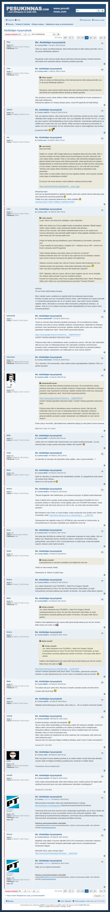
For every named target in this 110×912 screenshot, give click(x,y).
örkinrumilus (11, 357)
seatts (9, 761)
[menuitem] (17, 20)
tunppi (9, 453)
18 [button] (82, 37)
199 (12, 456)
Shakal (9, 551)
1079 (12, 390)
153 (12, 113)
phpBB (42, 905)
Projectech (10, 809)
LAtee (8, 68)
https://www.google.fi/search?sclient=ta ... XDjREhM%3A (57, 335)
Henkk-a (9, 489)
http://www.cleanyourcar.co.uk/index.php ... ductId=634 (57, 669)
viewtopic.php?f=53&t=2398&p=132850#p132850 (54, 202)
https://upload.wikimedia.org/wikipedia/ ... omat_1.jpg (59, 186)
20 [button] (91, 37)
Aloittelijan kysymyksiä (17, 30)
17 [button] (78, 37)
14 (12, 140)
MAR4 (8, 435)
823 (12, 45)
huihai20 (9, 716)
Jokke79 (9, 109)
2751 (12, 473)
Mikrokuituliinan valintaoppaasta (48, 805)
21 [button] (95, 37)
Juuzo (9, 530)
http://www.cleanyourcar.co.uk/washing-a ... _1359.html (71, 515)
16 (12, 554)
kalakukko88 (11, 316)
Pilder (8, 42)
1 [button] (72, 37)
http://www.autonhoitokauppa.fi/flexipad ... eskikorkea (56, 853)
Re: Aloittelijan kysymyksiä (50, 42)
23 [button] (101, 37)
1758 (12, 764)
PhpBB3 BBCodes (84, 905)
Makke (9, 598)
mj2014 (9, 698)
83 (12, 701)
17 (12, 71)
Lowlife (9, 387)
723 (12, 533)
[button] (65, 37)
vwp (8, 137)
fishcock (9, 834)
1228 (12, 814)
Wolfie (9, 470)
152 (12, 360)
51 (12, 601)
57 (12, 438)
